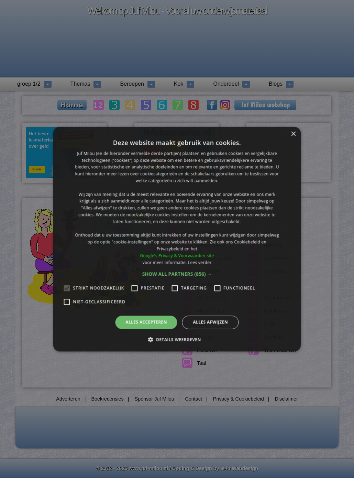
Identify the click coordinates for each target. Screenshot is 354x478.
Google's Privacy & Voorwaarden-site (177, 255)
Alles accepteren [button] (146, 322)
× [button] (293, 134)
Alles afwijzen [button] (210, 322)
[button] (177, 274)
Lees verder (200, 262)
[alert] (177, 239)
